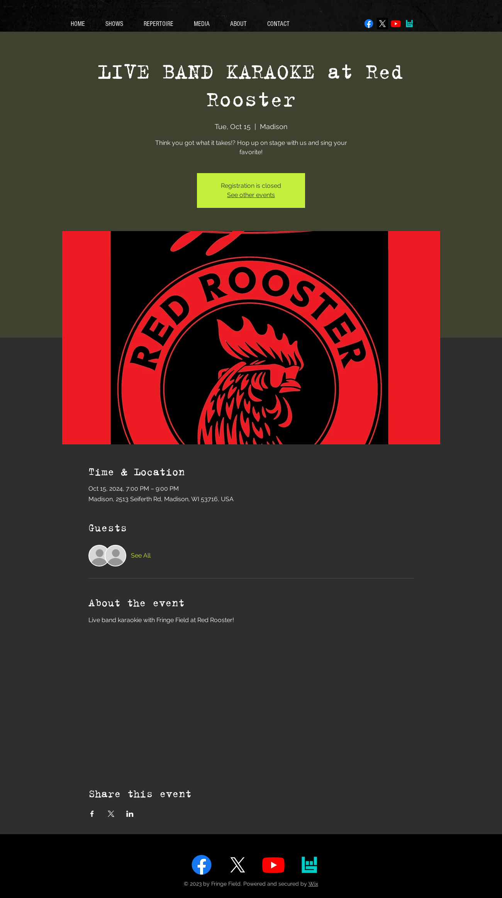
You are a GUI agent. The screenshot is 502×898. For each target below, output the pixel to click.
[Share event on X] (111, 814)
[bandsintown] (409, 23)
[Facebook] (369, 23)
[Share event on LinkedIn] (130, 814)
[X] (382, 23)
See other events (251, 195)
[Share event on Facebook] (92, 814)
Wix (313, 884)
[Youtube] (396, 23)
